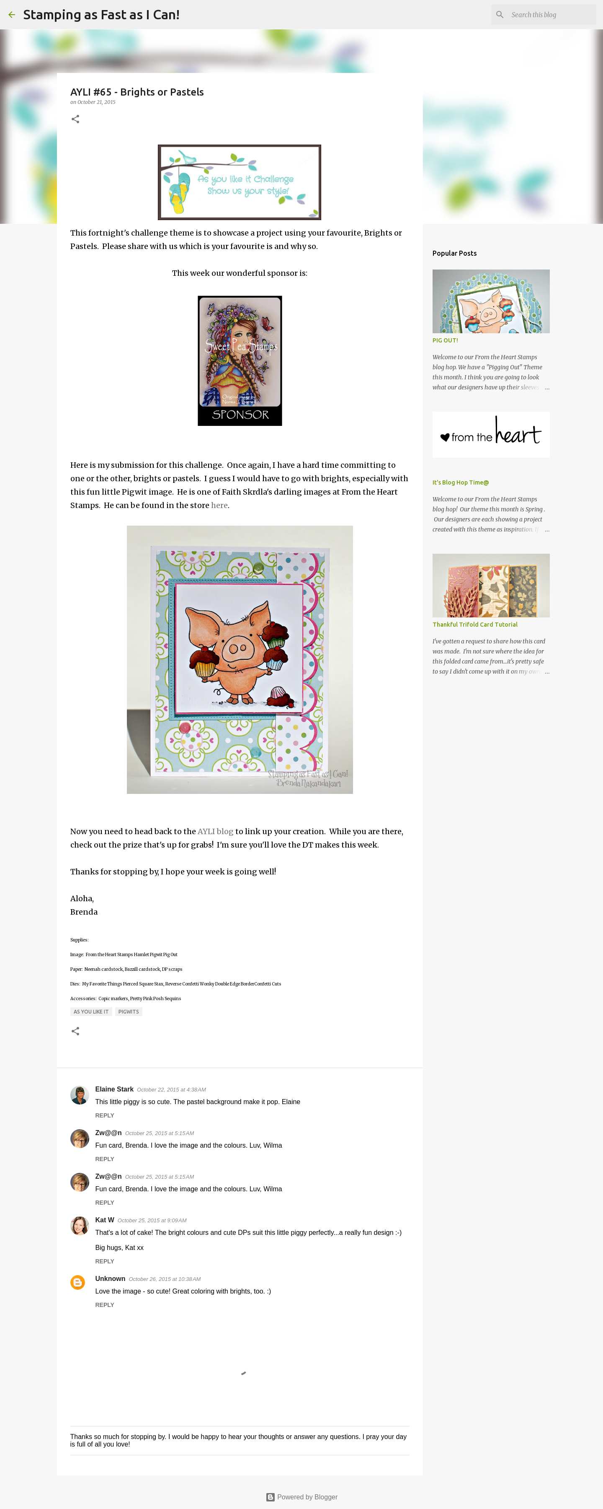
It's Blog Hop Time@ (461, 482)
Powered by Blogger (301, 1497)
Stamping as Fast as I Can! (101, 14)
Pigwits (129, 1011)
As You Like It (91, 1011)
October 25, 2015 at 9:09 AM (152, 1220)
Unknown (110, 1278)
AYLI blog (216, 831)
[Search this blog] (552, 15)
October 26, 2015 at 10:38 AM (165, 1279)
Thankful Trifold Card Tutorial (475, 624)
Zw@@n (108, 1132)
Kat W (104, 1220)
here (219, 505)
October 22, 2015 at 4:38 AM (171, 1089)
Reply (104, 1115)
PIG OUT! (445, 340)
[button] (75, 119)
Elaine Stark (114, 1089)
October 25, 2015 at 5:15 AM (159, 1133)
